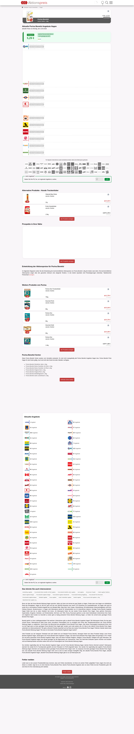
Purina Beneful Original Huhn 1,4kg (35, 415)
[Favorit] (108, 11)
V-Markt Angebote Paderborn (104, 637)
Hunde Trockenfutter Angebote (65, 642)
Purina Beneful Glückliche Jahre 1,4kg (36, 409)
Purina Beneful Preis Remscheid (96, 639)
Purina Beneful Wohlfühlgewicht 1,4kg (36, 419)
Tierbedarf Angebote (43, 642)
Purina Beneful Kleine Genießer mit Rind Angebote (45, 637)
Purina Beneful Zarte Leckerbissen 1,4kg (37, 421)
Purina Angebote (52, 642)
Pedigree (79, 682)
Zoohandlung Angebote (27, 637)
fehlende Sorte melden (67, 425)
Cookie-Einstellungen (70, 728)
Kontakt (61, 728)
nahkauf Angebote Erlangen (28, 639)
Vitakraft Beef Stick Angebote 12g (29, 645)
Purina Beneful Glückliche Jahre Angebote (66, 637)
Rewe (70, 673)
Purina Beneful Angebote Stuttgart (43, 639)
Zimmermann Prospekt (90, 637)
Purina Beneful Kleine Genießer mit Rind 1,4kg (39, 413)
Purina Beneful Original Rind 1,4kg (35, 417)
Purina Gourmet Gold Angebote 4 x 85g (91, 642)
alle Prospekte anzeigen (67, 261)
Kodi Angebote (81, 637)
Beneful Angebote (77, 642)
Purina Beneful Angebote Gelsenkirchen (61, 639)
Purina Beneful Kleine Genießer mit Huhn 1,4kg (39, 411)
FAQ (64, 728)
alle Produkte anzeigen (67, 219)
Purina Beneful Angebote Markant (29, 642)
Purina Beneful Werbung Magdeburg (79, 639)
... (38, 7)
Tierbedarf (26, 7)
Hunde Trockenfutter (33, 7)
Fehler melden (67, 717)
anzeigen (31, 275)
